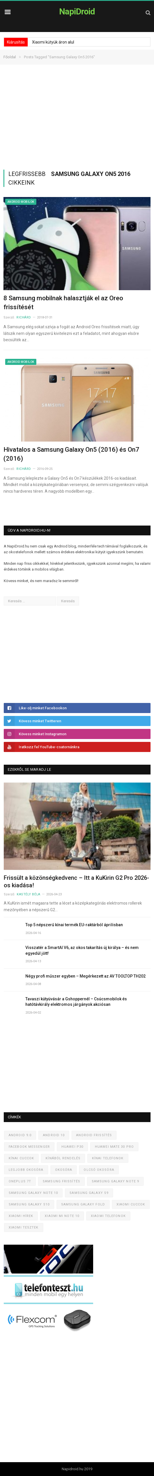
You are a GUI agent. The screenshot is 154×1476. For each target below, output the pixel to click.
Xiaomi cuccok (131, 1204)
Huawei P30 (72, 1147)
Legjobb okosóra (26, 1170)
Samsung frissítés (61, 1181)
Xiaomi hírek (21, 1216)
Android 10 (54, 1135)
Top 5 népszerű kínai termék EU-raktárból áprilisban (74, 924)
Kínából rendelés (63, 1158)
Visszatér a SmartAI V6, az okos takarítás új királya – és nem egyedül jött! (82, 950)
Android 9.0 (20, 1135)
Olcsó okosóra (99, 1170)
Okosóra (63, 1170)
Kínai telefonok (108, 1158)
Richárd (23, 317)
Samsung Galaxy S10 (29, 1204)
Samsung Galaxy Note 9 (115, 1181)
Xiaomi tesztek (23, 1227)
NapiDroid (77, 11)
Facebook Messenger (29, 1147)
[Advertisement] (77, 117)
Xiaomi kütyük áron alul (53, 42)
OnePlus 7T (20, 1181)
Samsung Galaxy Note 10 (33, 1193)
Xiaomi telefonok (108, 1216)
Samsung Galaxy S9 (89, 1193)
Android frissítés (94, 1135)
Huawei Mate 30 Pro (114, 1147)
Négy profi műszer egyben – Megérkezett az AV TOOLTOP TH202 (85, 976)
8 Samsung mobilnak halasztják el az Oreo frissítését (63, 303)
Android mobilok (20, 201)
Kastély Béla (28, 894)
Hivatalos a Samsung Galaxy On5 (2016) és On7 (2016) (71, 454)
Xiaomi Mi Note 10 (62, 1216)
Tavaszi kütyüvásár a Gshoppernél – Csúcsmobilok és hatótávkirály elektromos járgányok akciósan (76, 1002)
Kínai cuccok (21, 1158)
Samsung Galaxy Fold (83, 1204)
